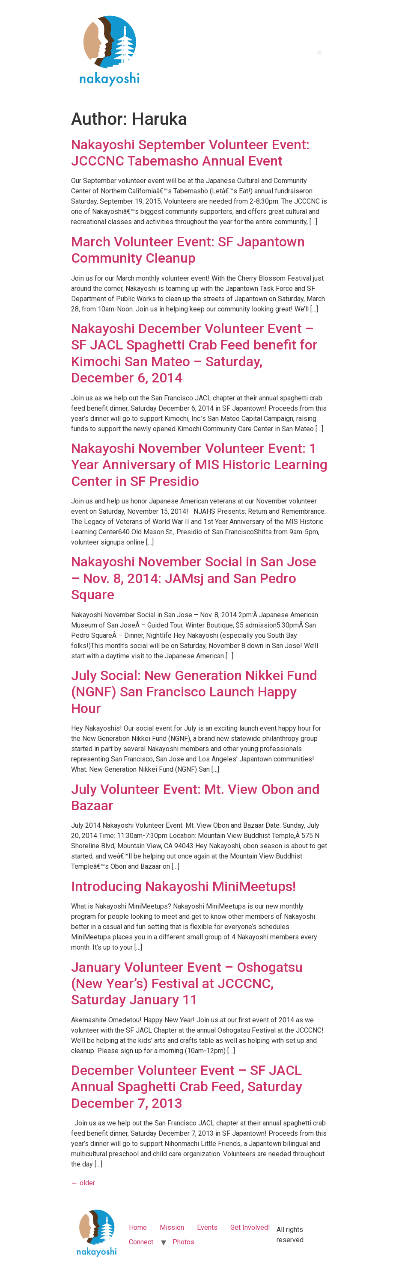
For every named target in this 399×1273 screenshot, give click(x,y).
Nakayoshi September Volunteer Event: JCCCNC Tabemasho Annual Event (190, 152)
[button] (319, 52)
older (83, 1183)
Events (207, 1227)
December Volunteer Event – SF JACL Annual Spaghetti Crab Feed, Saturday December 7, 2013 (186, 1086)
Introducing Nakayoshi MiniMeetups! (183, 886)
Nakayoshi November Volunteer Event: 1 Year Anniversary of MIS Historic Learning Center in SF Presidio (199, 464)
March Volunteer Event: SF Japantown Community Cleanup (188, 250)
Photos (183, 1242)
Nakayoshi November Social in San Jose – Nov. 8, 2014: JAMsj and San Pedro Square (193, 578)
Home (138, 1227)
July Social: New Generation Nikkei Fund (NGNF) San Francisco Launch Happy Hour (194, 691)
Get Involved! (250, 1227)
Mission (172, 1227)
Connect (141, 1242)
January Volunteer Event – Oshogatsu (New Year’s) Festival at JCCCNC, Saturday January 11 (187, 983)
